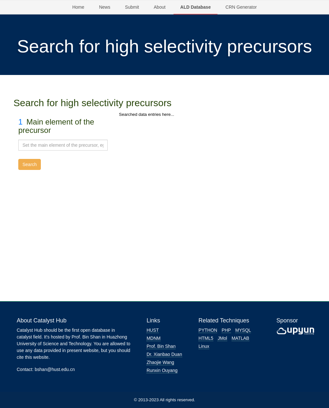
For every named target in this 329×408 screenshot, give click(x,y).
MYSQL (243, 330)
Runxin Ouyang (162, 370)
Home (78, 7)
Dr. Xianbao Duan (164, 354)
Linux (204, 346)
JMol (222, 338)
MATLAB (240, 338)
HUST (153, 330)
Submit (132, 7)
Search (29, 164)
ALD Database (195, 7)
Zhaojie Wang (160, 362)
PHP (226, 330)
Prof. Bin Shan (161, 346)
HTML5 (206, 338)
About (160, 7)
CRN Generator (241, 7)
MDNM (154, 338)
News (104, 7)
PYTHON (208, 330)
